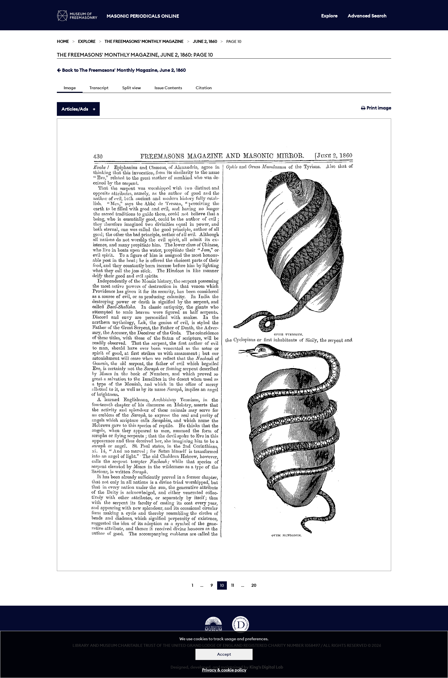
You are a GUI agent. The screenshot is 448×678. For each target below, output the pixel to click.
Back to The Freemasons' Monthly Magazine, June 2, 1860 (121, 70)
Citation (204, 87)
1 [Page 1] (192, 585)
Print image (376, 108)
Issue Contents (168, 87)
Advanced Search (367, 16)
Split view (131, 87)
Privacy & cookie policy (224, 670)
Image (70, 87)
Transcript (99, 87)
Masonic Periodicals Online (143, 16)
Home (63, 41)
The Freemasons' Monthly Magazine (144, 41)
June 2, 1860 (205, 41)
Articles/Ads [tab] (74, 109)
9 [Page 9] (212, 585)
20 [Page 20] (253, 585)
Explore (329, 16)
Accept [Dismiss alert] (224, 654)
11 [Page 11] (232, 585)
